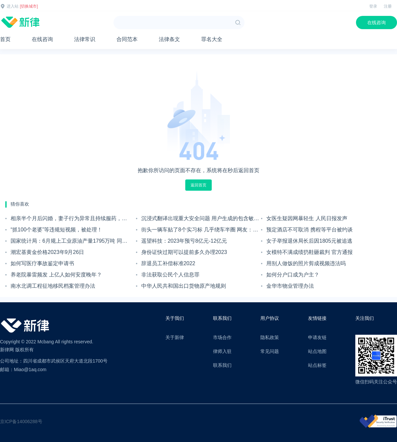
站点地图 (317, 351)
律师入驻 (222, 351)
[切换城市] (29, 6)
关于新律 (174, 337)
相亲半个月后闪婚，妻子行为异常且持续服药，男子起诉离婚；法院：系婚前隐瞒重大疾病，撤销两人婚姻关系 (69, 220)
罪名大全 (211, 39)
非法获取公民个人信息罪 (170, 274)
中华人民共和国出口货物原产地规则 (183, 286)
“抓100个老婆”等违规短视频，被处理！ (56, 229)
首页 (5, 39)
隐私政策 (269, 337)
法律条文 (169, 39)
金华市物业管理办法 (290, 286)
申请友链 (317, 337)
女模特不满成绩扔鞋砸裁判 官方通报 (309, 252)
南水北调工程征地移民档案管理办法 (53, 286)
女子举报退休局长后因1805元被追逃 (309, 241)
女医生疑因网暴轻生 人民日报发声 (306, 218)
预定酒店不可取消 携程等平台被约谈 (309, 229)
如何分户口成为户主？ (292, 274)
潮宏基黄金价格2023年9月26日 (47, 252)
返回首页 (198, 185)
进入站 (13, 6)
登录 (373, 6)
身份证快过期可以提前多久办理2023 (184, 252)
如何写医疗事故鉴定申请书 (42, 263)
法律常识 (84, 39)
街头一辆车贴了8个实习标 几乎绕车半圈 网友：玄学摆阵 (199, 231)
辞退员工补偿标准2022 (168, 263)
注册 (388, 6)
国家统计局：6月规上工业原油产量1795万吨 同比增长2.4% (69, 242)
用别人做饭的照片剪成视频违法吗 (306, 263)
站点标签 (317, 365)
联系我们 (222, 365)
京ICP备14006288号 (21, 421)
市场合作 (222, 337)
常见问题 (269, 351)
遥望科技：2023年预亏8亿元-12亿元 (184, 241)
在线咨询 (376, 22)
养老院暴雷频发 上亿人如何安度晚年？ (56, 274)
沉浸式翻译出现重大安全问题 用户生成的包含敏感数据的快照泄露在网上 (200, 220)
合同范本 (127, 39)
